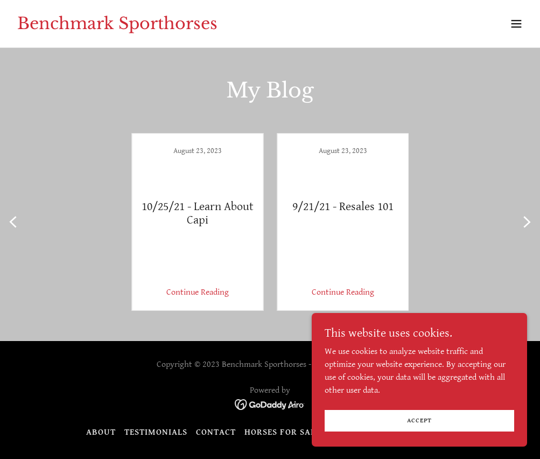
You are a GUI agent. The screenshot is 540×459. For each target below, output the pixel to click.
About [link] (101, 432)
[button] (516, 23)
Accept (419, 420)
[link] (117, 27)
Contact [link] (216, 432)
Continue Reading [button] (197, 292)
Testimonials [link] (155, 432)
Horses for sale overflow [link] (306, 432)
